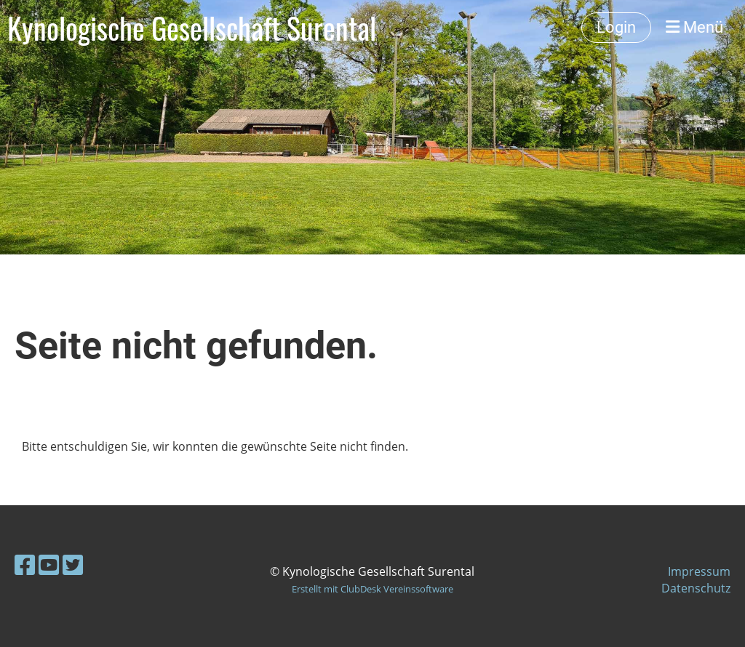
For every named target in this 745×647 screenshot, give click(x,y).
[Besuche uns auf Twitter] (73, 564)
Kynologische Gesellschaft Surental (191, 27)
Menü (694, 27)
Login (616, 27)
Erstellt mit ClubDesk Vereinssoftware (372, 588)
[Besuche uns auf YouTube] (49, 564)
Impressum (699, 571)
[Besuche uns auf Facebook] (25, 564)
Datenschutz (695, 588)
